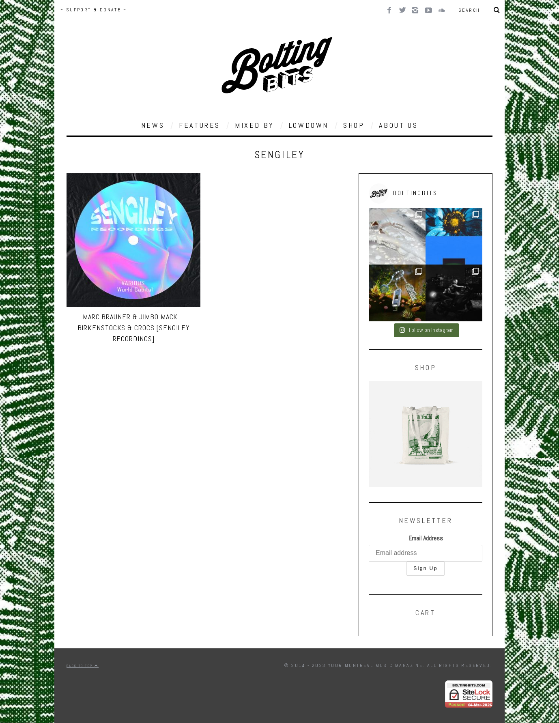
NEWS (152, 125)
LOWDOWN (309, 125)
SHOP (353, 125)
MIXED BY (254, 125)
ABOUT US (398, 125)
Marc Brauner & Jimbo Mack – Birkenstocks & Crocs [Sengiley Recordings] (133, 327)
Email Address (425, 538)
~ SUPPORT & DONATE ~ (93, 9)
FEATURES (199, 125)
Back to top (83, 666)
